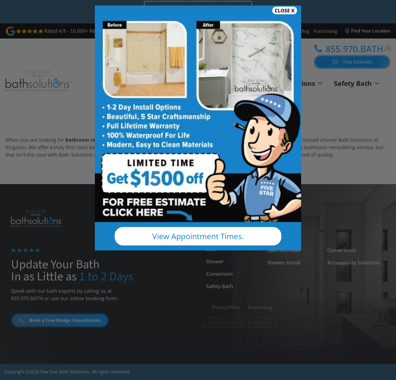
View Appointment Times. (198, 236)
